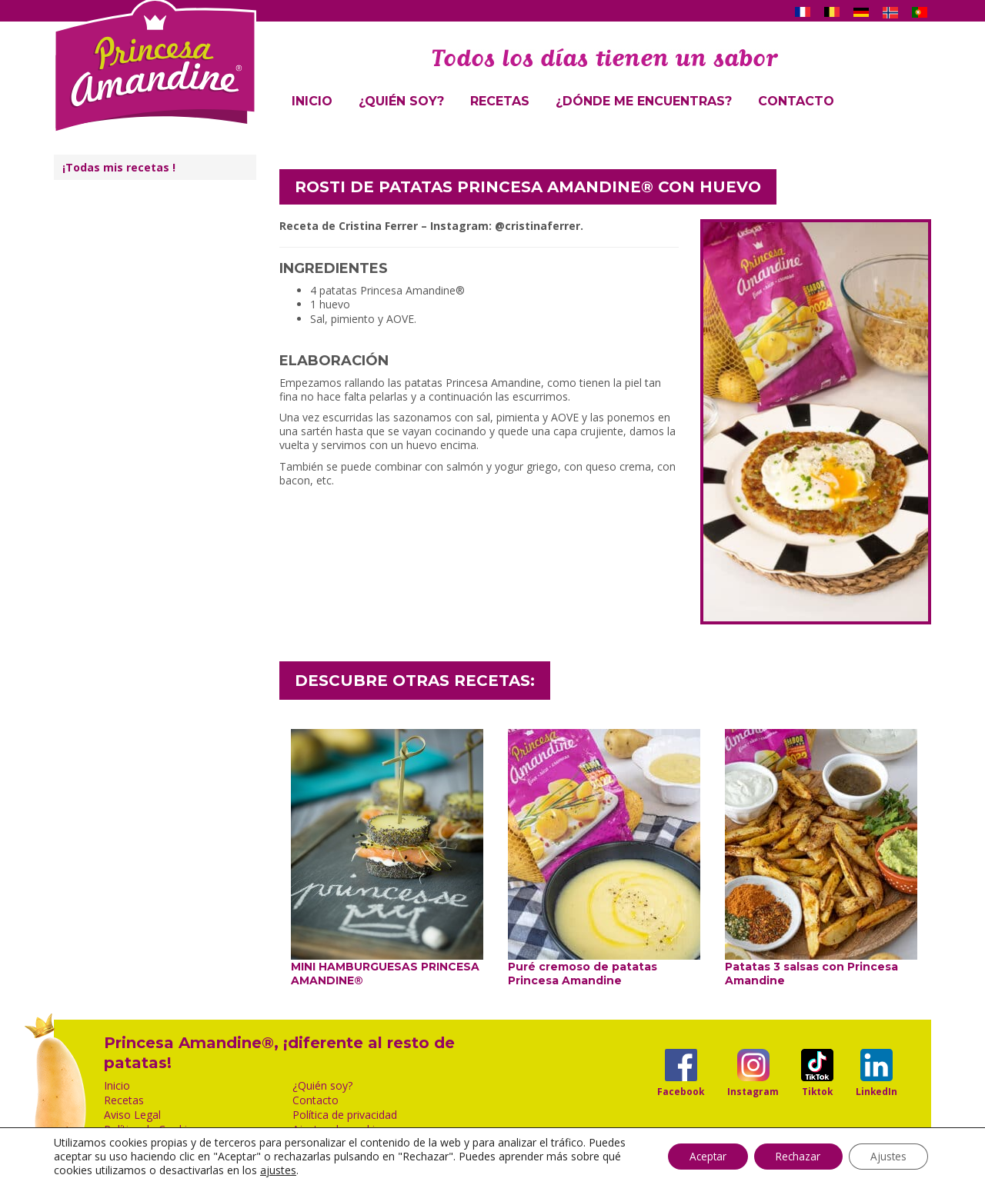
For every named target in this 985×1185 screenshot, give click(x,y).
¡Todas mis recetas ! (118, 167)
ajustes (331, 1170)
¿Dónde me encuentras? (644, 101)
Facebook (680, 1091)
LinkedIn (876, 1091)
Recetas (499, 101)
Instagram (753, 1091)
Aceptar (698, 1156)
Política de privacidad (344, 1115)
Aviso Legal (132, 1115)
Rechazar (793, 1156)
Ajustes (886, 1156)
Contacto (796, 101)
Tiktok (817, 1091)
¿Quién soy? (401, 101)
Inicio (312, 101)
